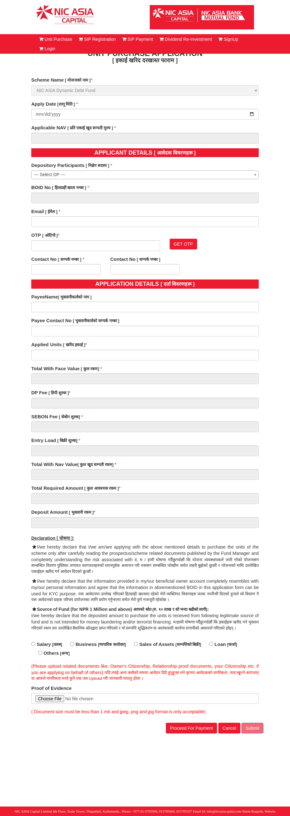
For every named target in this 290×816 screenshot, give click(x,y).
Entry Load (43, 440)
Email (37, 211)
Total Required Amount (57, 488)
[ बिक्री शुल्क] (67, 440)
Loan (217, 644)
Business (83, 644)
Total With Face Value (55, 368)
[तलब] (57, 644)
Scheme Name (47, 80)
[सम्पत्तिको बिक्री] (188, 644)
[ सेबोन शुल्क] (69, 416)
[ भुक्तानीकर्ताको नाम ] (75, 297)
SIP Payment (137, 39)
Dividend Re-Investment (186, 39)
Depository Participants (57, 165)
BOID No (41, 187)
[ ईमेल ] (51, 211)
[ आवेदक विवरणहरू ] (175, 153)
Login (47, 48)
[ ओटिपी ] (50, 235)
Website (269, 811)
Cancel (229, 728)
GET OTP (183, 244)
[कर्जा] (232, 644)
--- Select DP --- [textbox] (49, 174)
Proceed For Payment (191, 728)
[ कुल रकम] (90, 368)
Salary (41, 644)
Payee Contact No (51, 320)
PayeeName (44, 296)
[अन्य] (65, 653)
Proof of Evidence (51, 688)
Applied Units (46, 344)
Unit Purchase (55, 39)
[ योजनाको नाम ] (78, 80)
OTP (36, 235)
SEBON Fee (44, 416)
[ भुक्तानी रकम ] (81, 512)
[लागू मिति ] (66, 104)
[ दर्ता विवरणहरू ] (177, 284)
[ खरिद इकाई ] (74, 344)
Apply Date (43, 104)
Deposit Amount (49, 512)
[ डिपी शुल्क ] (58, 392)
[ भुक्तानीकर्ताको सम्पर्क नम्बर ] (96, 320)
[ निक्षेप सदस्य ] (97, 165)
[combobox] (145, 174)
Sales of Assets (154, 644)
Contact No (44, 259)
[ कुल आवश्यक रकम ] (101, 488)
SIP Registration (97, 39)
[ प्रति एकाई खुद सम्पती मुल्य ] (90, 128)
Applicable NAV (48, 127)
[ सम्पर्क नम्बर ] (70, 259)
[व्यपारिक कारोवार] (112, 644)
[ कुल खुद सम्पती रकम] (95, 464)
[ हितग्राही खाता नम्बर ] (69, 187)
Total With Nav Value (54, 464)
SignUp (228, 39)
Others (48, 653)
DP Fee (39, 392)
